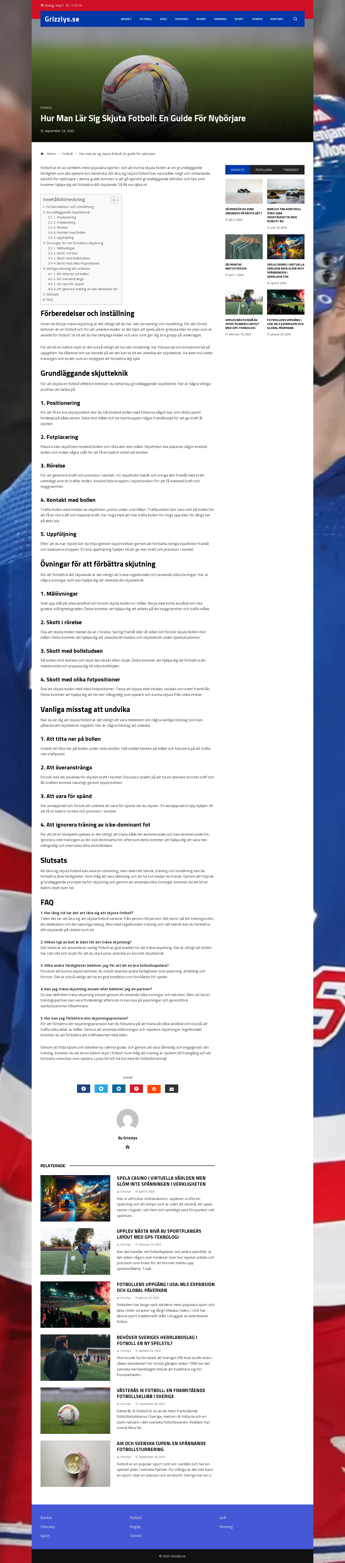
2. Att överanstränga (68, 279)
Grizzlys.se (62, 19)
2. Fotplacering (64, 222)
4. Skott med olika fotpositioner (76, 263)
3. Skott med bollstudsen (71, 258)
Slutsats (52, 294)
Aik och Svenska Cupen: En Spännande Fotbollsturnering (161, 1446)
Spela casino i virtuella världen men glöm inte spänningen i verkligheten (161, 1180)
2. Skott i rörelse (65, 253)
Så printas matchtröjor (236, 266)
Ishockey (182, 19)
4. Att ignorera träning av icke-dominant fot (85, 289)
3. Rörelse (60, 227)
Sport (239, 19)
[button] (112, 200)
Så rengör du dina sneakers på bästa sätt (243, 211)
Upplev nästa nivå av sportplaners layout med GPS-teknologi (159, 1233)
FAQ (49, 299)
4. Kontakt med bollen (69, 232)
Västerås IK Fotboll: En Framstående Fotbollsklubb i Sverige (161, 1393)
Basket (126, 19)
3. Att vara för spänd (68, 284)
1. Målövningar (64, 248)
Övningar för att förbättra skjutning (74, 243)
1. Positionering (64, 217)
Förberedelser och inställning (70, 206)
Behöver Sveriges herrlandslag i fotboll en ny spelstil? (157, 1340)
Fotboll (146, 19)
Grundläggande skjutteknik (68, 212)
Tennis (257, 19)
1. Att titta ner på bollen (71, 274)
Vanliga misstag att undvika (68, 268)
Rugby (201, 19)
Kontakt (277, 19)
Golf (163, 19)
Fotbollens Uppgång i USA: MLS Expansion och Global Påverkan (166, 1287)
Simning (220, 19)
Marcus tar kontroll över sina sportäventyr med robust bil (284, 215)
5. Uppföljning (63, 237)
